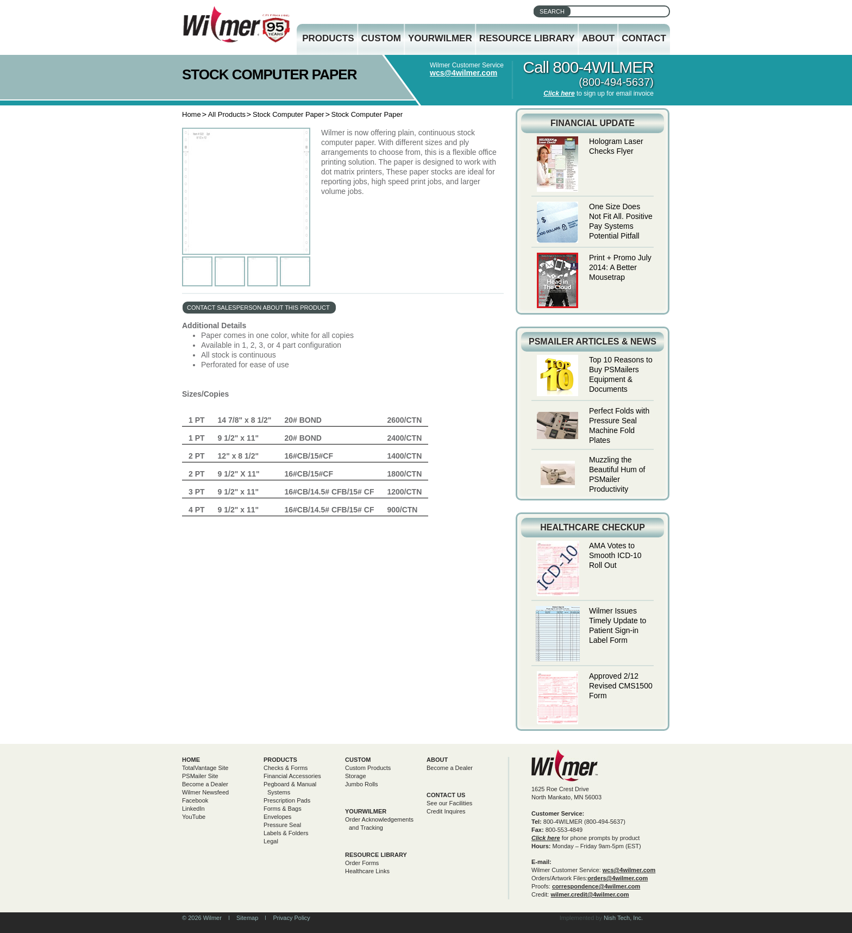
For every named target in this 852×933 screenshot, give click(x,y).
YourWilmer (440, 38)
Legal (271, 841)
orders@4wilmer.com (617, 878)
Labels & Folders (286, 833)
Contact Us (446, 795)
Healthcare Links (367, 871)
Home (191, 114)
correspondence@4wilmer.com (596, 886)
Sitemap (247, 918)
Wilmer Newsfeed (205, 792)
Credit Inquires (446, 811)
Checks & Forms (286, 768)
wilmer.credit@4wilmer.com (589, 894)
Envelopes (277, 816)
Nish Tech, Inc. (623, 918)
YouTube (193, 816)
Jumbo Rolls (361, 784)
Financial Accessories (292, 776)
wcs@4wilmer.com (463, 72)
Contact (644, 38)
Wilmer (564, 765)
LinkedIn (193, 808)
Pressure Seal (282, 825)
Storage (355, 776)
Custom (381, 38)
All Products (227, 114)
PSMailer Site (200, 776)
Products (328, 38)
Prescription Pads (287, 800)
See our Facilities (449, 803)
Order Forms (362, 863)
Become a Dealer (205, 784)
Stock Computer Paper (288, 114)
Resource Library (527, 38)
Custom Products (368, 768)
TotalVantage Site (205, 768)
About (598, 38)
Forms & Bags (283, 808)
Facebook (195, 800)
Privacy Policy (291, 918)
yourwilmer (365, 811)
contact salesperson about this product (258, 307)
